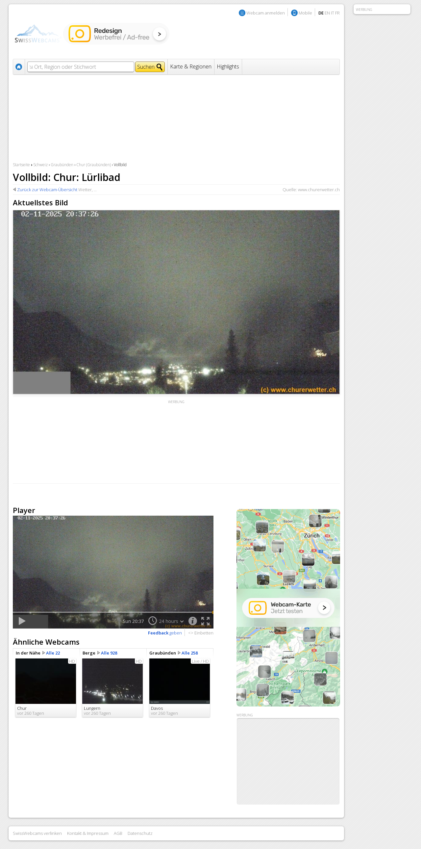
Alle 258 (190, 653)
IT (332, 13)
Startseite (21, 164)
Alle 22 (53, 653)
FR (337, 13)
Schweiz (40, 164)
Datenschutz (140, 833)
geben (165, 633)
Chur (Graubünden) (93, 164)
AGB (118, 833)
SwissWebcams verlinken (37, 833)
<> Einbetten (200, 633)
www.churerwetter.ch (319, 190)
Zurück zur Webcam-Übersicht (47, 190)
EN (327, 13)
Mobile (305, 13)
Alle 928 (109, 653)
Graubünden (62, 164)
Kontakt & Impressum (88, 833)
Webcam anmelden (265, 13)
